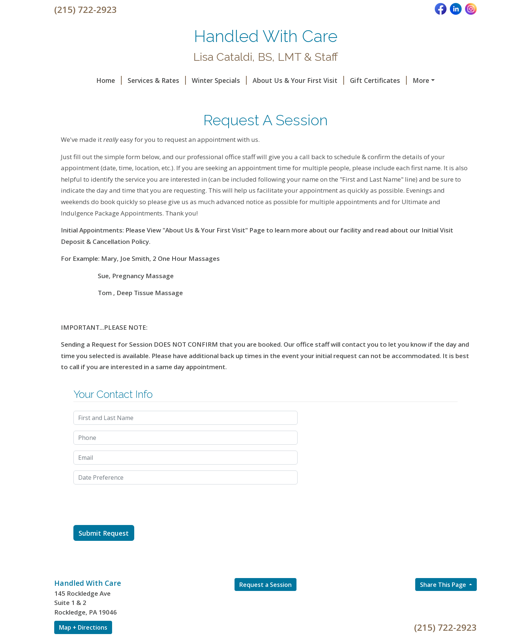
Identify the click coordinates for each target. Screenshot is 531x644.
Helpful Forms (402, 80)
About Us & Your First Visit (262, 80)
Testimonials (201, 95)
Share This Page (444, 600)
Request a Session (265, 600)
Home (73, 80)
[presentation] (129, 520)
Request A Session (92, 95)
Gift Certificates (342, 80)
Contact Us (151, 95)
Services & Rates (120, 80)
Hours (240, 95)
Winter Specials (183, 80)
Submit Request (104, 548)
